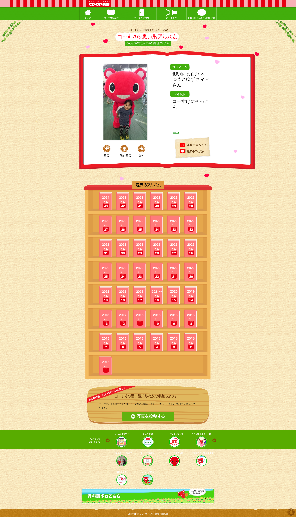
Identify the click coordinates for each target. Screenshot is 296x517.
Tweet (176, 132)
